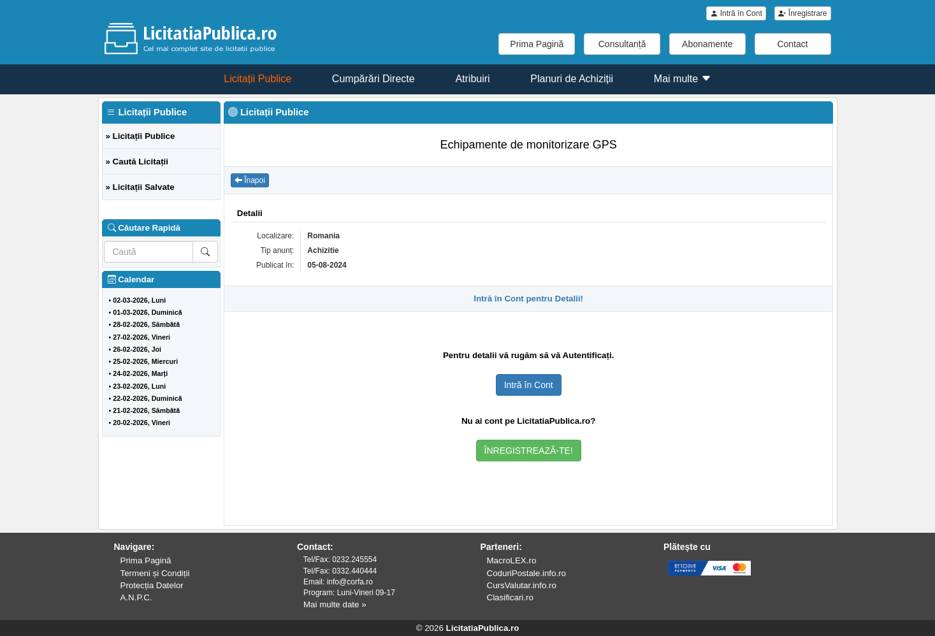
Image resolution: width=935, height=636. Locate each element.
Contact (792, 44)
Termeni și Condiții (155, 573)
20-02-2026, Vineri (141, 422)
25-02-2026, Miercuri (145, 361)
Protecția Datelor (152, 585)
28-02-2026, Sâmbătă (146, 324)
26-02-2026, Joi (137, 349)
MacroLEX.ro (512, 560)
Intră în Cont (736, 13)
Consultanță (622, 44)
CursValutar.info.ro (521, 585)
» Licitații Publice (140, 136)
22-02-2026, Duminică (147, 398)
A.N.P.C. (136, 597)
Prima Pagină (536, 44)
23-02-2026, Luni (139, 386)
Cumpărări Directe (373, 78)
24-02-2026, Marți (140, 373)
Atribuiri (472, 78)
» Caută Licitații (137, 161)
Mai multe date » (334, 604)
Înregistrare (802, 13)
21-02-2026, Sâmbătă (146, 410)
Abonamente (707, 44)
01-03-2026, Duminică (147, 312)
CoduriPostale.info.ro (526, 573)
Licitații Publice (257, 78)
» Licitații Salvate (140, 187)
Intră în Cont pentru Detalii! (528, 298)
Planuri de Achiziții (571, 78)
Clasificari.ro (510, 597)
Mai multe (682, 78)
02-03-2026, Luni (139, 300)
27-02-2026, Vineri (141, 337)
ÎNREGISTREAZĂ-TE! (528, 450)
